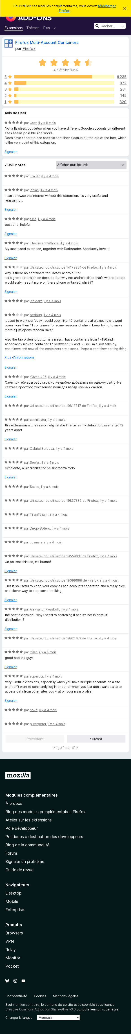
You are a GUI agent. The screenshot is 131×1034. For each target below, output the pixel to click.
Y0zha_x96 (38, 377)
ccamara (36, 542)
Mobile (11, 901)
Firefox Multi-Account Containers (47, 42)
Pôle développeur (21, 828)
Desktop (13, 893)
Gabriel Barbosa (42, 448)
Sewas (35, 462)
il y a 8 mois (47, 123)
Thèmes (33, 28)
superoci (36, 676)
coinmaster (38, 419)
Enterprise (14, 909)
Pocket (12, 966)
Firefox (29, 48)
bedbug (36, 315)
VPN (9, 941)
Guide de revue (19, 869)
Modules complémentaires (31, 795)
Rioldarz (36, 301)
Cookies (40, 996)
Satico (34, 487)
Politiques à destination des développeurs (44, 836)
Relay (10, 949)
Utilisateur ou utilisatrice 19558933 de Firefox (64, 556)
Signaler (10, 152)
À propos (13, 803)
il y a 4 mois (50, 176)
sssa (33, 219)
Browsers (14, 933)
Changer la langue (19, 1017)
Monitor (12, 958)
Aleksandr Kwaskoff (44, 609)
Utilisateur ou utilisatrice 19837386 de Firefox (64, 500)
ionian (34, 190)
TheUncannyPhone (44, 243)
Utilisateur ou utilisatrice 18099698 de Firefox (64, 580)
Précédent (35, 739)
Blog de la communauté (27, 845)
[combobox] (110, 26)
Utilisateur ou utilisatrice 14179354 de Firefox (64, 267)
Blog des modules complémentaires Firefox (45, 811)
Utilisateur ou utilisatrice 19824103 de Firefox (64, 638)
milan (33, 652)
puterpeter (38, 724)
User (33, 123)
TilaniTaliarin (39, 514)
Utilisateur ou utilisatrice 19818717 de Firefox (64, 406)
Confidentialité (16, 996)
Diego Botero (40, 528)
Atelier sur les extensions (28, 820)
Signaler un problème (24, 861)
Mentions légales (65, 996)
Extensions (13, 28)
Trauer (35, 176)
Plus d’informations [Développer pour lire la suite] (19, 357)
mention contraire (26, 1004)
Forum (11, 853)
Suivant (96, 739)
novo (34, 710)
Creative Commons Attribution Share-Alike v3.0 (40, 1009)
